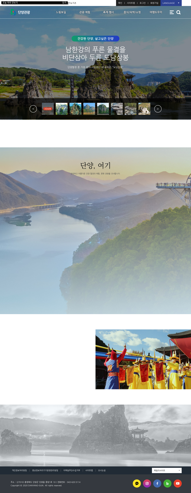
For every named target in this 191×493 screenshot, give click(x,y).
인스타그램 (147, 483)
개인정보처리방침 (19, 470)
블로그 (167, 483)
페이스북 (157, 483)
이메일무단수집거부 (71, 470)
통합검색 (178, 12)
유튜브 (178, 483)
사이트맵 (131, 3)
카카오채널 (137, 483)
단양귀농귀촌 (70, 3)
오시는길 (102, 470)
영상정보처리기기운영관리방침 (45, 470)
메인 (120, 3)
